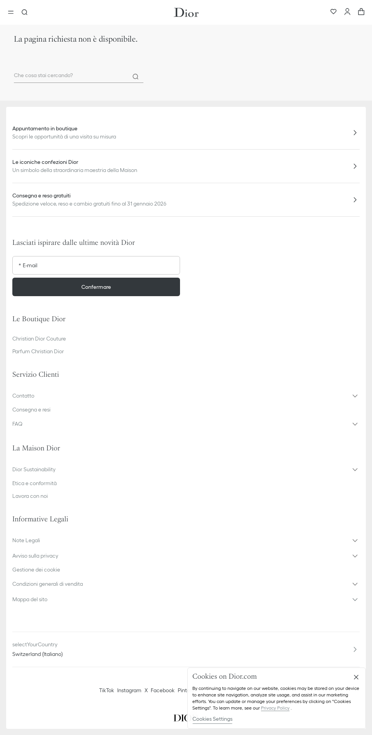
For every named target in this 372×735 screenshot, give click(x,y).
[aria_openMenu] (13, 12)
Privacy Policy (275, 707)
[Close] (356, 677)
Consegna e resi (31, 409)
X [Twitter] (146, 690)
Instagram (129, 690)
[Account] (347, 12)
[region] (276, 698)
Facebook (163, 690)
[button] (186, 395)
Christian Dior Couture (39, 338)
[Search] (135, 76)
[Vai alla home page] (186, 12)
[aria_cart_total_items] (361, 12)
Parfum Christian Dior (38, 351)
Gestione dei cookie (36, 569)
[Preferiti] (333, 12)
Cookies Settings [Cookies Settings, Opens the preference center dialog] (212, 719)
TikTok (106, 690)
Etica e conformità (34, 483)
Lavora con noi (30, 496)
